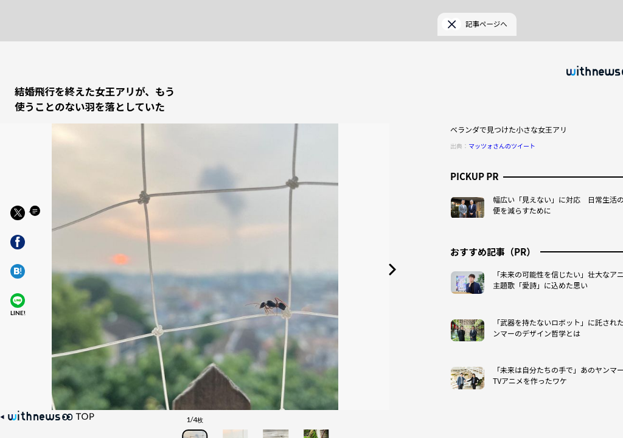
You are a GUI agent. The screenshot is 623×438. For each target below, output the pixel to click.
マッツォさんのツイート (501, 125)
